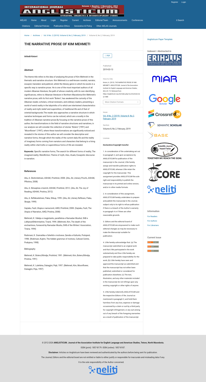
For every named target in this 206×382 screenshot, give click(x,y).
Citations (26, 26)
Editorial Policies (41, 26)
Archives (87, 20)
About (43, 20)
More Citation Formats (114, 102)
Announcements (120, 20)
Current (75, 20)
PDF (108, 56)
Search (180, 20)
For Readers (152, 216)
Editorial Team (101, 20)
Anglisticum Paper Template (159, 39)
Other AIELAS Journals (106, 26)
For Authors (152, 221)
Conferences (137, 20)
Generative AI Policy (83, 26)
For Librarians (153, 225)
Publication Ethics (62, 26)
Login (53, 20)
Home (34, 20)
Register (64, 20)
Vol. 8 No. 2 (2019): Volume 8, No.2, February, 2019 (65, 35)
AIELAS (23, 20)
